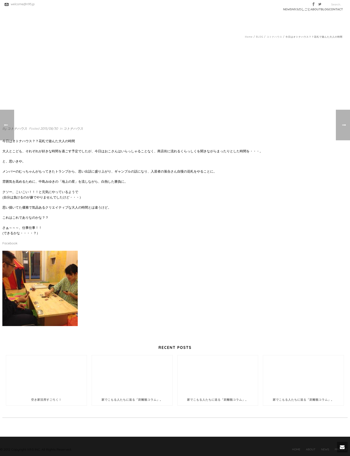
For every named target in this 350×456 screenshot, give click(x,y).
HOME (296, 449)
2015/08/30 (49, 128)
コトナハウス (274, 36)
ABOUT (315, 9)
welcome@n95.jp (23, 4)
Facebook (9, 243)
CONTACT (336, 9)
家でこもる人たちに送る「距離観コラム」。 (132, 399)
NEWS (287, 9)
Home (249, 36)
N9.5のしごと (301, 9)
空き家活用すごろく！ (46, 399)
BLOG (325, 9)
